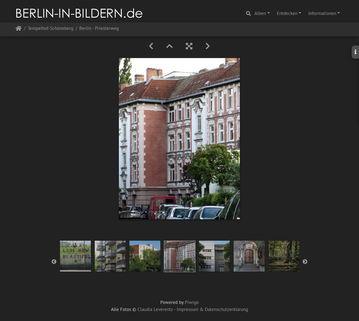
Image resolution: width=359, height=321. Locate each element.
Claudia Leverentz (155, 309)
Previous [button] (54, 262)
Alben (260, 13)
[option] (75, 256)
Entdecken (287, 13)
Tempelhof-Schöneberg (50, 28)
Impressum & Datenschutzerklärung (212, 309)
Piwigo (192, 302)
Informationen (322, 13)
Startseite (18, 29)
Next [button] (305, 262)
